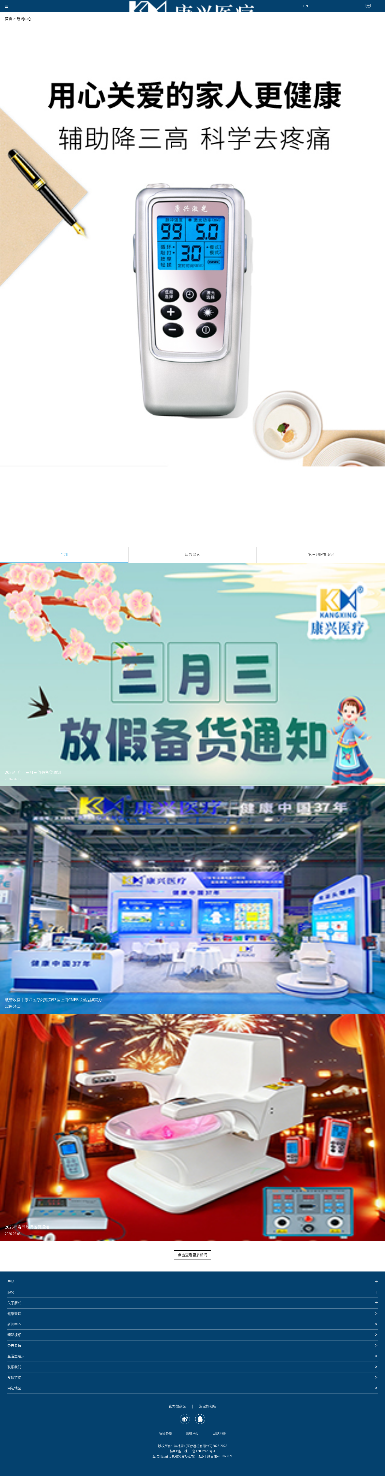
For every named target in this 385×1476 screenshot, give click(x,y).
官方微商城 (177, 1406)
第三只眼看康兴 (321, 554)
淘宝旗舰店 (207, 1406)
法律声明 (192, 1433)
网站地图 (219, 1433)
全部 (64, 554)
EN (305, 6)
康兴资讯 (192, 554)
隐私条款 (165, 1433)
